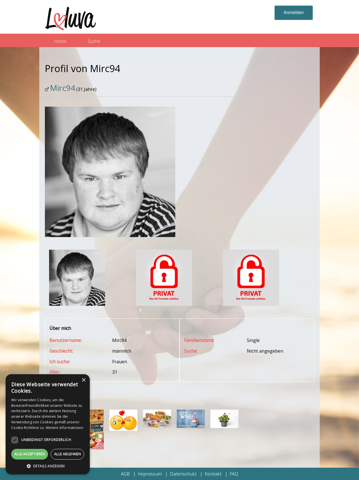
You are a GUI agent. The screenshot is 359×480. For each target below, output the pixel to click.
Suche (94, 41)
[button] (47, 466)
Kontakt (213, 474)
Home (60, 41)
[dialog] (48, 424)
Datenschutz (183, 474)
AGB (125, 474)
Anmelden (294, 12)
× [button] (83, 380)
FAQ (234, 474)
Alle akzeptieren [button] (29, 454)
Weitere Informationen (64, 427)
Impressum (150, 474)
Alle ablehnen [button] (67, 454)
